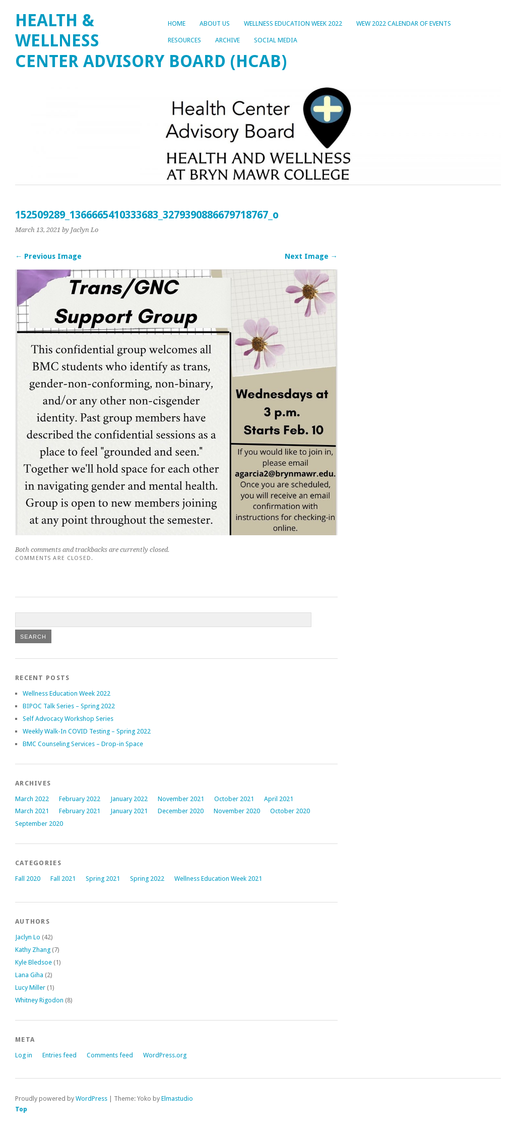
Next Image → (311, 256)
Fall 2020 (27, 878)
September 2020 (39, 823)
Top (21, 1109)
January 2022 (129, 799)
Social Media (275, 40)
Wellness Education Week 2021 (218, 878)
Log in (23, 1055)
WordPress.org (164, 1055)
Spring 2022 (147, 878)
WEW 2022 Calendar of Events (403, 23)
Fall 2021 (63, 878)
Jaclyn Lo (27, 937)
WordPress (91, 1098)
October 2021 (234, 799)
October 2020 (290, 811)
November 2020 (237, 811)
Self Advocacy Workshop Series (68, 718)
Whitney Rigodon (39, 1000)
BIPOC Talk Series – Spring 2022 (69, 706)
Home (176, 23)
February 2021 (79, 811)
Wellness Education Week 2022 (293, 23)
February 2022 (79, 799)
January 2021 (129, 811)
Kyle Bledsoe (33, 962)
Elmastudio (177, 1098)
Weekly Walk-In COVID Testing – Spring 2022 (87, 731)
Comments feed (110, 1055)
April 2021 (278, 799)
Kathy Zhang (32, 949)
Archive (227, 40)
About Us (215, 23)
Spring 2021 (103, 878)
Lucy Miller (30, 987)
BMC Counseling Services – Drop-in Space (83, 744)
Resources (184, 40)
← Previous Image (48, 256)
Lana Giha (29, 975)
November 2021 (181, 799)
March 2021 (32, 811)
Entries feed (59, 1055)
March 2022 (32, 799)
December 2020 (181, 811)
